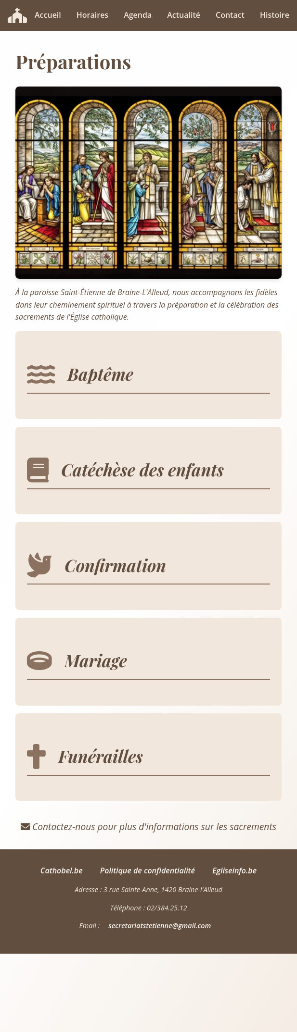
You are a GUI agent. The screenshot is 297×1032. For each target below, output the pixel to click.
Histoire (274, 15)
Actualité (183, 15)
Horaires (92, 15)
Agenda (138, 15)
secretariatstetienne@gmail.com (159, 925)
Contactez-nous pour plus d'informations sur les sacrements (148, 826)
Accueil (48, 15)
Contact (230, 15)
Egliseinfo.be (234, 870)
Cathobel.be (61, 870)
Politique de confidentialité (147, 870)
